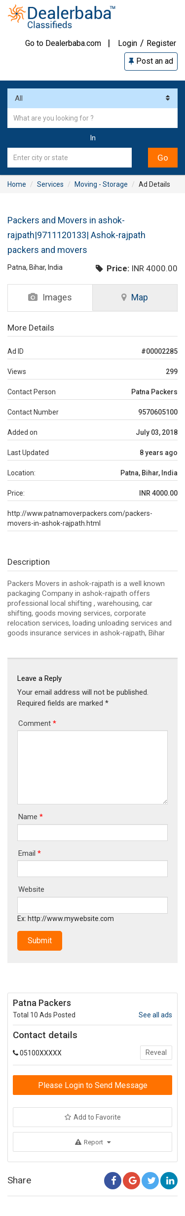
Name (30, 816)
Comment (37, 723)
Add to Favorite (93, 1117)
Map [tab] (134, 297)
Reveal (156, 1052)
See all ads (155, 1015)
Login (127, 43)
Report (93, 1142)
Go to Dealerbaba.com (63, 43)
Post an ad (151, 61)
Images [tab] (50, 297)
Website (31, 889)
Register (161, 43)
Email (29, 853)
